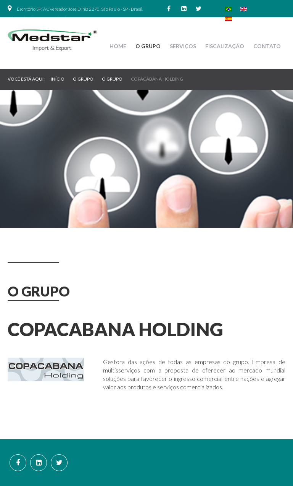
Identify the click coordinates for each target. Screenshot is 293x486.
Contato (267, 46)
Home (117, 46)
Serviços (183, 46)
